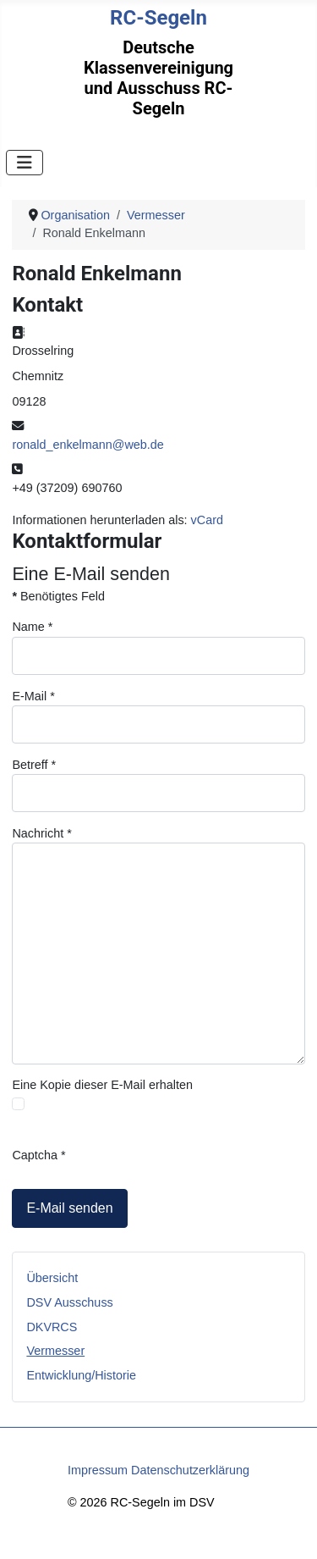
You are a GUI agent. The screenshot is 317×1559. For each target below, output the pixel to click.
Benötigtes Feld (58, 596)
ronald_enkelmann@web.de (87, 444)
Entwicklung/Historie (81, 1375)
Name (32, 626)
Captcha (38, 1155)
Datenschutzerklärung (190, 1470)
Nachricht (41, 833)
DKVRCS (51, 1327)
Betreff (34, 764)
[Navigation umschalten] (24, 162)
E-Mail (33, 696)
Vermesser (55, 1350)
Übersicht (52, 1278)
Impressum (98, 1470)
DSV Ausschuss (69, 1302)
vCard (207, 520)
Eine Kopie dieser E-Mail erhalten (102, 1085)
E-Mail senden (69, 1208)
